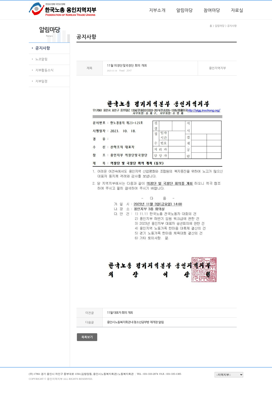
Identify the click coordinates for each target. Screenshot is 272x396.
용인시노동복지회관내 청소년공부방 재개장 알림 (135, 322)
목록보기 (87, 337)
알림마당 (184, 10)
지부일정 (41, 81)
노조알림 (41, 59)
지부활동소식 (44, 70)
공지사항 (42, 48)
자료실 (237, 10)
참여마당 (212, 10)
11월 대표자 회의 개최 (120, 312)
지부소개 (157, 10)
